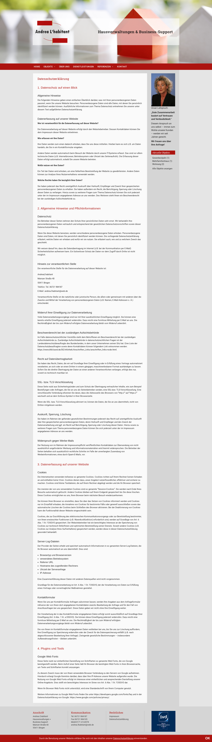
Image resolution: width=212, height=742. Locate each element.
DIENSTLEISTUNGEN (83, 66)
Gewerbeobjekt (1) (160, 158)
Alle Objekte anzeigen (162, 168)
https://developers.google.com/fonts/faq (113, 694)
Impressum (114, 716)
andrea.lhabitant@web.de (82, 725)
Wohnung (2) (158, 164)
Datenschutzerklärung (123, 738)
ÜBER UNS (64, 66)
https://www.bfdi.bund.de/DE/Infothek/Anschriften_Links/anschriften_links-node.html (77, 349)
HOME (37, 66)
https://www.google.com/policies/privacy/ (89, 697)
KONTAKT (122, 66)
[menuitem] (37, 66)
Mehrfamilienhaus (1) (162, 161)
